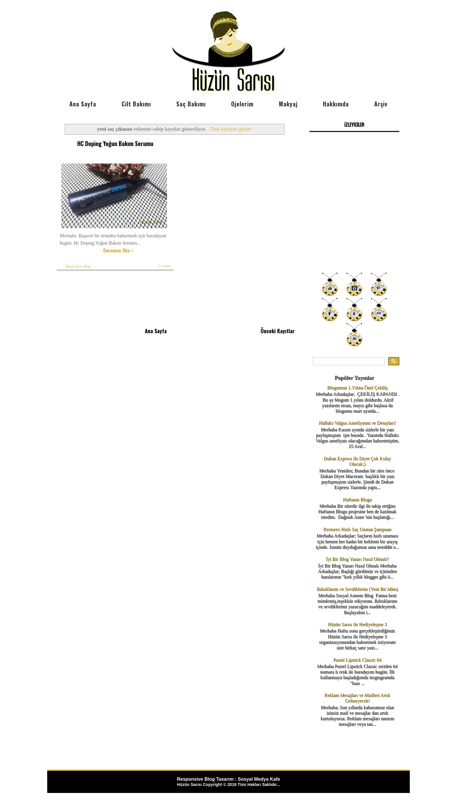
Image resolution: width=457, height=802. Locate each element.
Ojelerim (242, 103)
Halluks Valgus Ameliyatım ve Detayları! (357, 422)
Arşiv (380, 103)
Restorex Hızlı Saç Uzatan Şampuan (357, 529)
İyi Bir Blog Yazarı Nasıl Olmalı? (357, 559)
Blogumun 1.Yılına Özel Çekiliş (357, 387)
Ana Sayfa (82, 103)
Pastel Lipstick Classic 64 (357, 659)
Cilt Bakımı (136, 103)
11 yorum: (164, 266)
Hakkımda (336, 103)
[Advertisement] (354, 227)
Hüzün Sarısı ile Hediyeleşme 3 (357, 624)
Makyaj (288, 103)
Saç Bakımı (191, 103)
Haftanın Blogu (357, 499)
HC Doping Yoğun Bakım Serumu (115, 143)
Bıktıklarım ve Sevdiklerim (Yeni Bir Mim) (357, 589)
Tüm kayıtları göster (231, 129)
